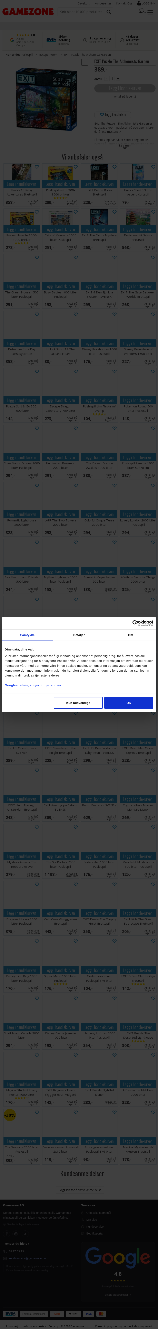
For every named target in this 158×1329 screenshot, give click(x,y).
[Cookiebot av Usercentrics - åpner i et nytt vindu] (135, 623)
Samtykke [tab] (27, 635)
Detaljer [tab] (79, 635)
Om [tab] (130, 635)
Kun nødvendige (78, 702)
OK (129, 702)
